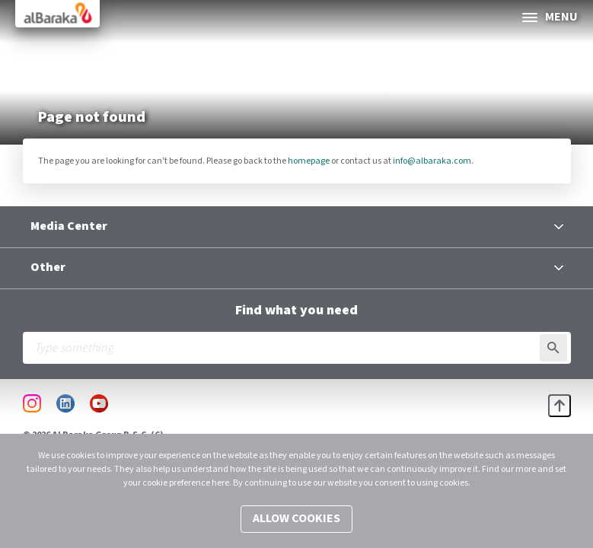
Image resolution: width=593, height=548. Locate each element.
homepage (309, 161)
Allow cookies (296, 519)
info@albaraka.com (432, 161)
